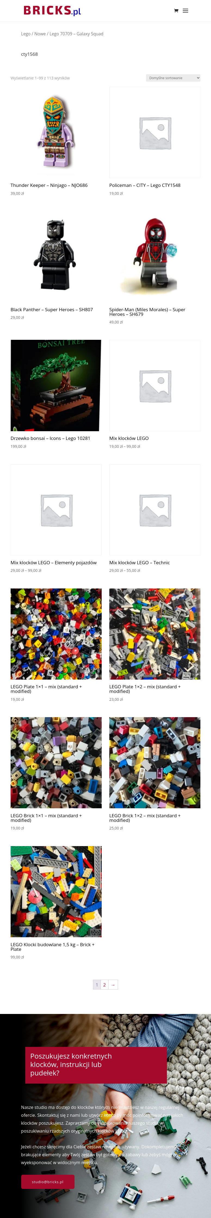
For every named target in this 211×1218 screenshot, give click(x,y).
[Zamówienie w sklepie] (173, 78)
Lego (26, 34)
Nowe (40, 34)
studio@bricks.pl (48, 1181)
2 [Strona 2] (104, 985)
